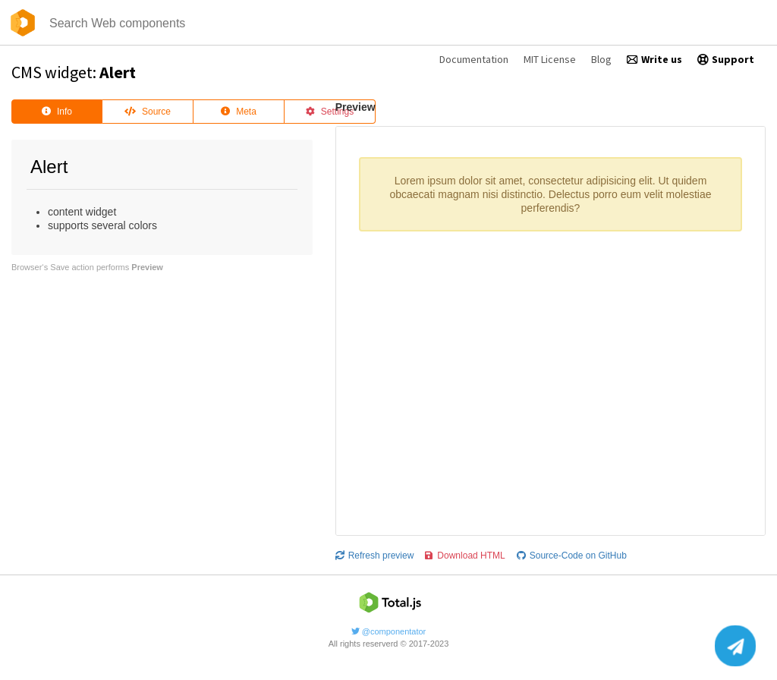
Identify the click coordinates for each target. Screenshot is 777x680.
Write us (654, 59)
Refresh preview (374, 555)
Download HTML (465, 555)
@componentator (388, 631)
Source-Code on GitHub (572, 555)
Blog (601, 59)
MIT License (550, 59)
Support (725, 59)
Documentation (473, 59)
